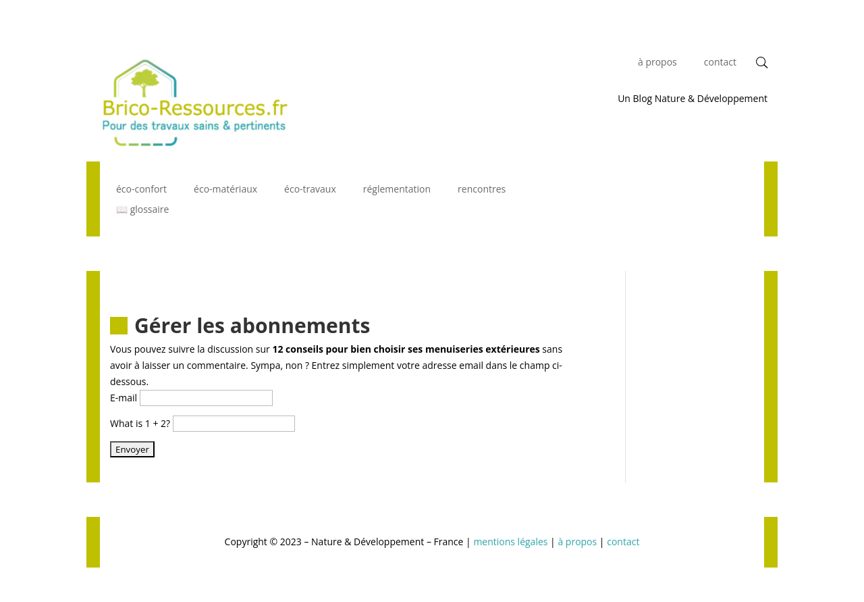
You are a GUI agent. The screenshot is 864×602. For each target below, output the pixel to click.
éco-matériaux (225, 189)
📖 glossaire (142, 210)
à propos (657, 62)
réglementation (397, 189)
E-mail (123, 397)
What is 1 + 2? (140, 423)
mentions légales (510, 541)
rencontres (482, 189)
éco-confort (141, 189)
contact (720, 62)
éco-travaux (310, 189)
